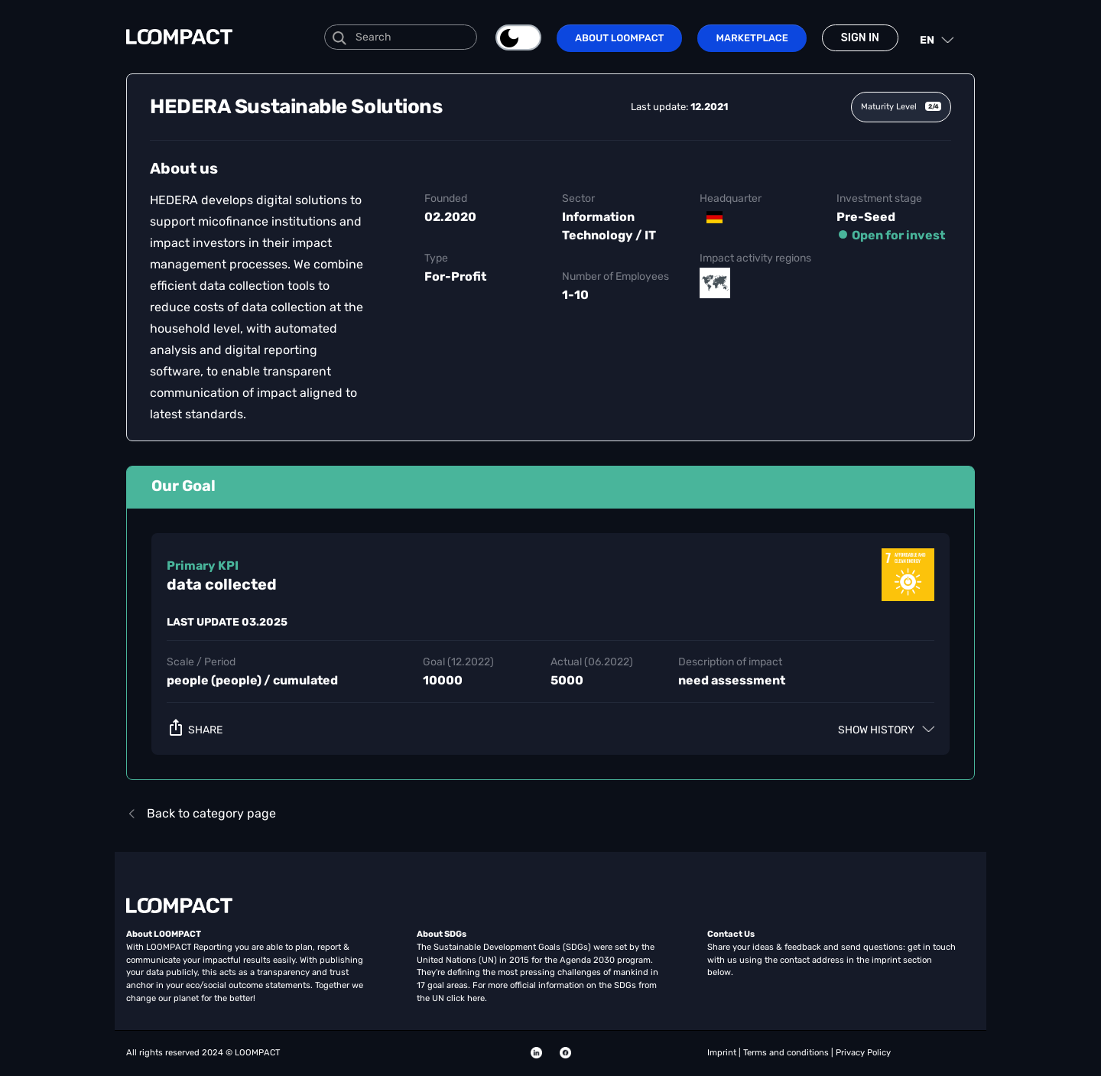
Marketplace (752, 38)
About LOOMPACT (619, 38)
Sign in (860, 37)
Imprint (723, 1053)
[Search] (400, 37)
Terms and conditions (787, 1053)
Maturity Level (901, 107)
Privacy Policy (863, 1053)
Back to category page (201, 813)
